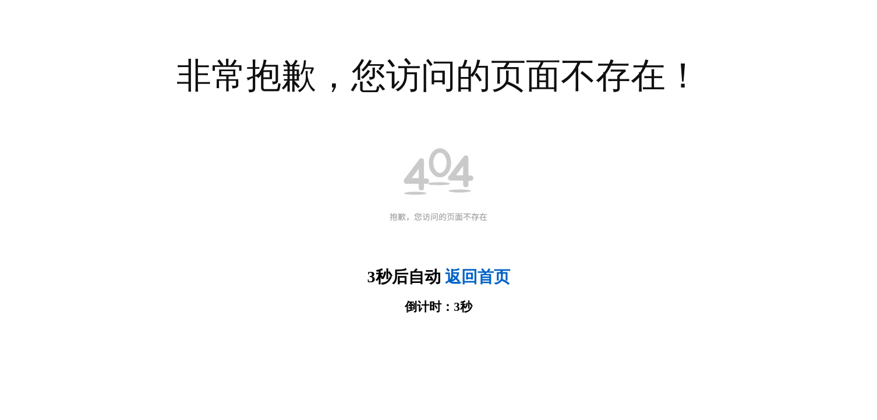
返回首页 (477, 277)
